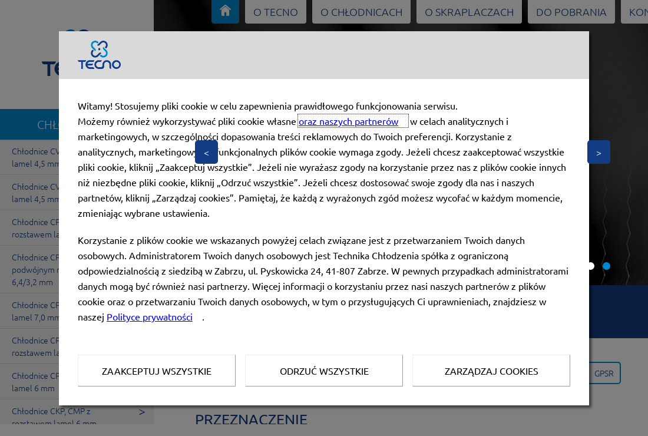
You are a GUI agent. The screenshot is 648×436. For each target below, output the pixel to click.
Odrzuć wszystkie (324, 370)
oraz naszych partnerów (348, 121)
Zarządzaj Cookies (491, 370)
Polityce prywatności (150, 316)
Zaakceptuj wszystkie (156, 370)
